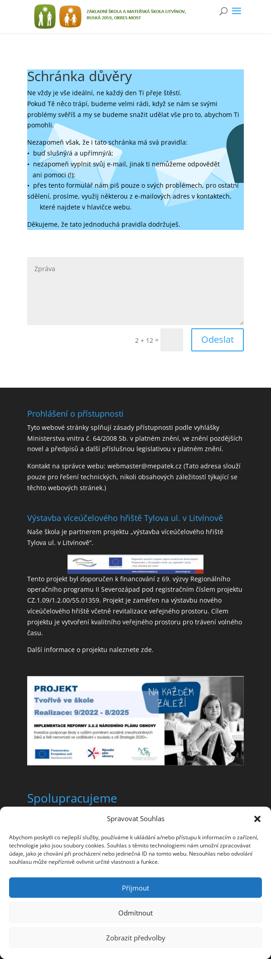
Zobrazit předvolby (135, 937)
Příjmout (135, 887)
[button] (257, 818)
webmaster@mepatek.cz (144, 466)
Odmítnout (135, 912)
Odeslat (217, 339)
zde (146, 649)
